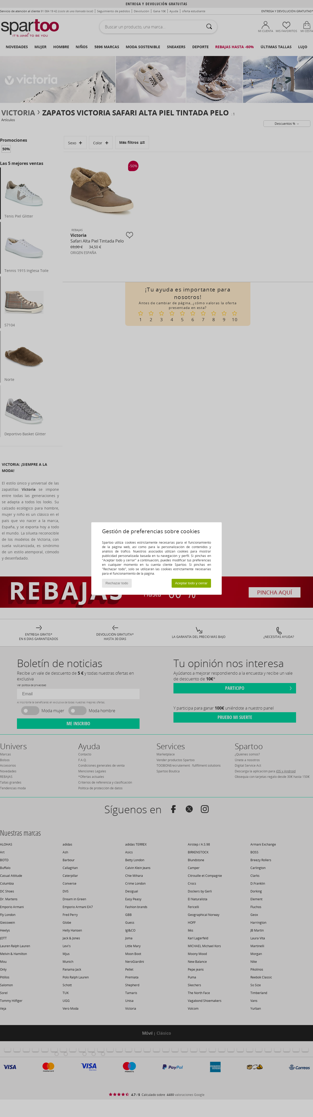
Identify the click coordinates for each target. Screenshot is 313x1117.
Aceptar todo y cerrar (191, 583)
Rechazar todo (117, 583)
